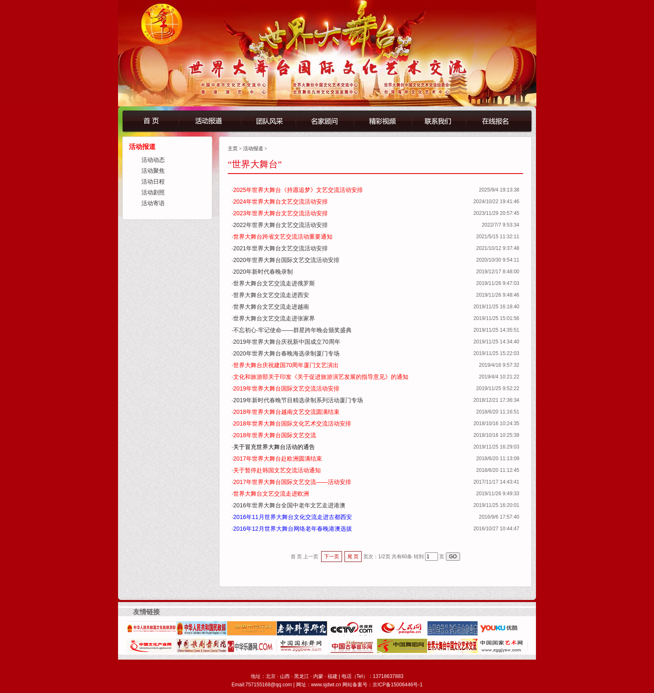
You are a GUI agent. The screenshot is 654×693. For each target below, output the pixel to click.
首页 (150, 120)
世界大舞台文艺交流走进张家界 (274, 318)
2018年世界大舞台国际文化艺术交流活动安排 (292, 423)
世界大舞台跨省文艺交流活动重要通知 (282, 236)
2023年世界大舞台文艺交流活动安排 (280, 213)
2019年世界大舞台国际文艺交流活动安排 (286, 388)
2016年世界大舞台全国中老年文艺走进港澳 (289, 505)
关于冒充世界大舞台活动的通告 (274, 447)
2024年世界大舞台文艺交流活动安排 (280, 201)
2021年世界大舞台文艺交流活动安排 (280, 248)
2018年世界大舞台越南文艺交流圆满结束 (286, 411)
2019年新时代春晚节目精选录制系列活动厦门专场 (298, 400)
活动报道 (209, 120)
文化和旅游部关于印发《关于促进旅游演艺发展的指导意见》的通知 (320, 376)
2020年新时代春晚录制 (263, 271)
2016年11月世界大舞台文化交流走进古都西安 (292, 517)
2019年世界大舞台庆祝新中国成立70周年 (286, 341)
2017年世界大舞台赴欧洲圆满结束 (277, 458)
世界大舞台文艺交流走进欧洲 (271, 493)
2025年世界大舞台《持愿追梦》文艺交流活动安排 (298, 189)
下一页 (331, 556)
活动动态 (153, 160)
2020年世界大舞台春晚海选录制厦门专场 (286, 353)
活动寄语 (153, 203)
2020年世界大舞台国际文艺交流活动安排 (286, 260)
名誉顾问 (324, 120)
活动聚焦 (153, 171)
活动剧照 (153, 192)
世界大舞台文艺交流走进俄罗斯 (274, 283)
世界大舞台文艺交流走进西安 (271, 295)
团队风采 (268, 120)
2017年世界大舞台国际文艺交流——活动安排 (292, 482)
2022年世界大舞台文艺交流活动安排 (280, 225)
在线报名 (505, 120)
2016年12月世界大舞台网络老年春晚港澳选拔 (292, 528)
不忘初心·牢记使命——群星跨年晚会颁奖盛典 (292, 330)
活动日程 (153, 182)
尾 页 (353, 556)
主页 (233, 148)
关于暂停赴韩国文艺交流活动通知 (277, 470)
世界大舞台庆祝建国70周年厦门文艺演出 (286, 365)
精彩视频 (382, 120)
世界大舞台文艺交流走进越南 (271, 306)
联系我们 (444, 120)
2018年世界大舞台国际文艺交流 (274, 435)
